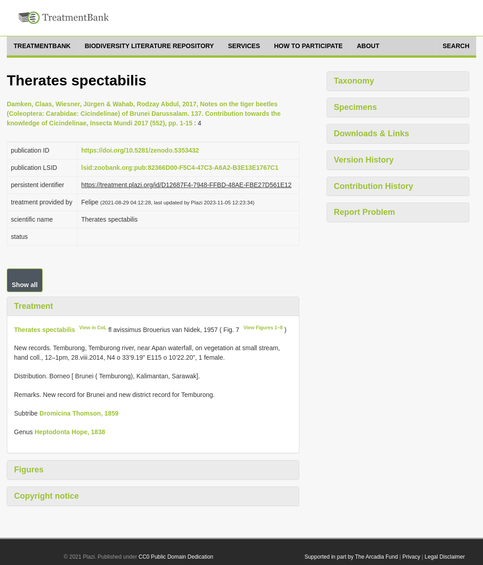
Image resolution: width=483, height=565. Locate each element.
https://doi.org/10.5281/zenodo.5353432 (140, 150)
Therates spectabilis (44, 329)
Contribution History (373, 186)
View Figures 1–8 (263, 327)
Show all (25, 284)
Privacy (411, 557)
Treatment (33, 306)
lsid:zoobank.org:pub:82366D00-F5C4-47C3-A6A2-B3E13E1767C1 (179, 167)
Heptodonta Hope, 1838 (69, 432)
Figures (29, 469)
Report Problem (364, 212)
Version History (364, 159)
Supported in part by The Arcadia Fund (351, 557)
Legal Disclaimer (444, 557)
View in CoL (93, 327)
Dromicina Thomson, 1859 (78, 413)
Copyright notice (46, 496)
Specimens (355, 107)
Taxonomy (354, 80)
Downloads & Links (371, 133)
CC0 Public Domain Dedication (176, 557)
